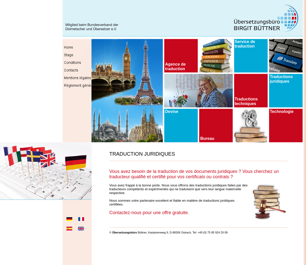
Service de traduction (245, 43)
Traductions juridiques (281, 79)
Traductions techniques (246, 101)
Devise (171, 111)
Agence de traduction (175, 66)
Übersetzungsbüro (124, 232)
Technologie (282, 111)
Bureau (207, 138)
